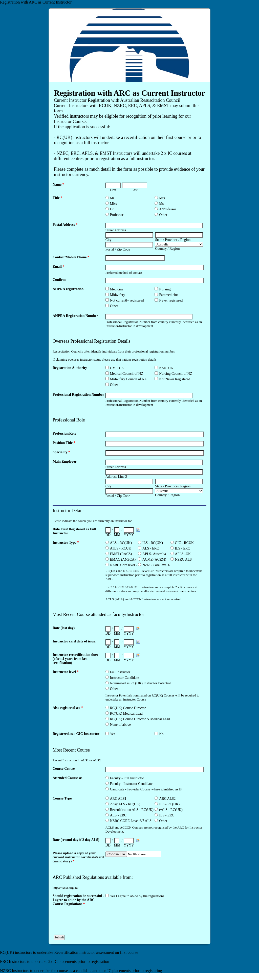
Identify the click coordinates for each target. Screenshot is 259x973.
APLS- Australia (154, 554)
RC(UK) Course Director (128, 708)
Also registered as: (68, 708)
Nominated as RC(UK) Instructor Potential (140, 683)
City (108, 240)
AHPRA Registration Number (75, 316)
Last (135, 190)
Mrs (162, 198)
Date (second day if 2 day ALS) (76, 840)
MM (117, 535)
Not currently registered (127, 300)
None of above (120, 725)
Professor (116, 215)
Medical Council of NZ (126, 374)
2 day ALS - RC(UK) (125, 804)
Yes (112, 734)
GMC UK (117, 368)
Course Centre (64, 768)
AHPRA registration (68, 289)
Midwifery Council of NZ (128, 379)
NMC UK (166, 368)
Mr (112, 198)
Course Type (62, 798)
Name (58, 184)
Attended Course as (67, 778)
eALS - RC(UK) (171, 810)
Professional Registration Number (78, 394)
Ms (161, 204)
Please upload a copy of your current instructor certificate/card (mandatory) (78, 857)
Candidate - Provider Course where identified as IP (146, 789)
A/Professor (167, 209)
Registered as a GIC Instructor (76, 734)
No (161, 734)
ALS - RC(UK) (121, 543)
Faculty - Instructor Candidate (131, 784)
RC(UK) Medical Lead (126, 713)
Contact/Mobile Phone (71, 257)
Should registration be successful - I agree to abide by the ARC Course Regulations (78, 900)
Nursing (164, 289)
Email (58, 266)
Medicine (116, 289)
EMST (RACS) (121, 554)
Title (57, 198)
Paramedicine (168, 295)
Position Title (64, 443)
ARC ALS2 (167, 799)
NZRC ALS (183, 559)
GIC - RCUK (184, 543)
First (113, 190)
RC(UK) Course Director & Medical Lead (140, 719)
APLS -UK (183, 554)
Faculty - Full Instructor (127, 778)
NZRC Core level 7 (124, 565)
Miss (113, 204)
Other (163, 215)
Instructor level (65, 672)
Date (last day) (64, 628)
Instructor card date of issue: (74, 641)
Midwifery (117, 295)
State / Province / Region (172, 240)
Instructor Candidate (124, 678)
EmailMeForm (129, 45)
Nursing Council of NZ (175, 374)
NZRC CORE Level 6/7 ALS (131, 821)
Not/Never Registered (174, 379)
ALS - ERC (150, 548)
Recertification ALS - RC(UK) (132, 810)
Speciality (61, 452)
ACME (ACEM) (154, 559)
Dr (112, 209)
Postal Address (65, 225)
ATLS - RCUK (120, 548)
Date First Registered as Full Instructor (74, 531)
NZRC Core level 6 (156, 565)
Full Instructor (120, 672)
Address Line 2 (116, 477)
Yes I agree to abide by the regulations (137, 896)
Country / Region (167, 249)
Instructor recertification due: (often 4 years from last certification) (75, 659)
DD (108, 535)
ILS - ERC (182, 548)
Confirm (59, 280)
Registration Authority (70, 368)
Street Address (115, 230)
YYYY (129, 535)
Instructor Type (66, 542)
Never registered (171, 300)
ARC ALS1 (118, 799)
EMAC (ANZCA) (123, 559)
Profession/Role (64, 433)
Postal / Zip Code (117, 249)
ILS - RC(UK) (152, 543)
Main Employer (65, 461)
